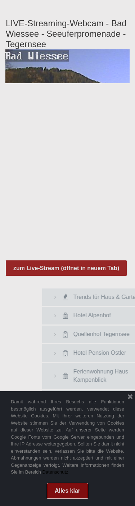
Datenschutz (55, 472)
